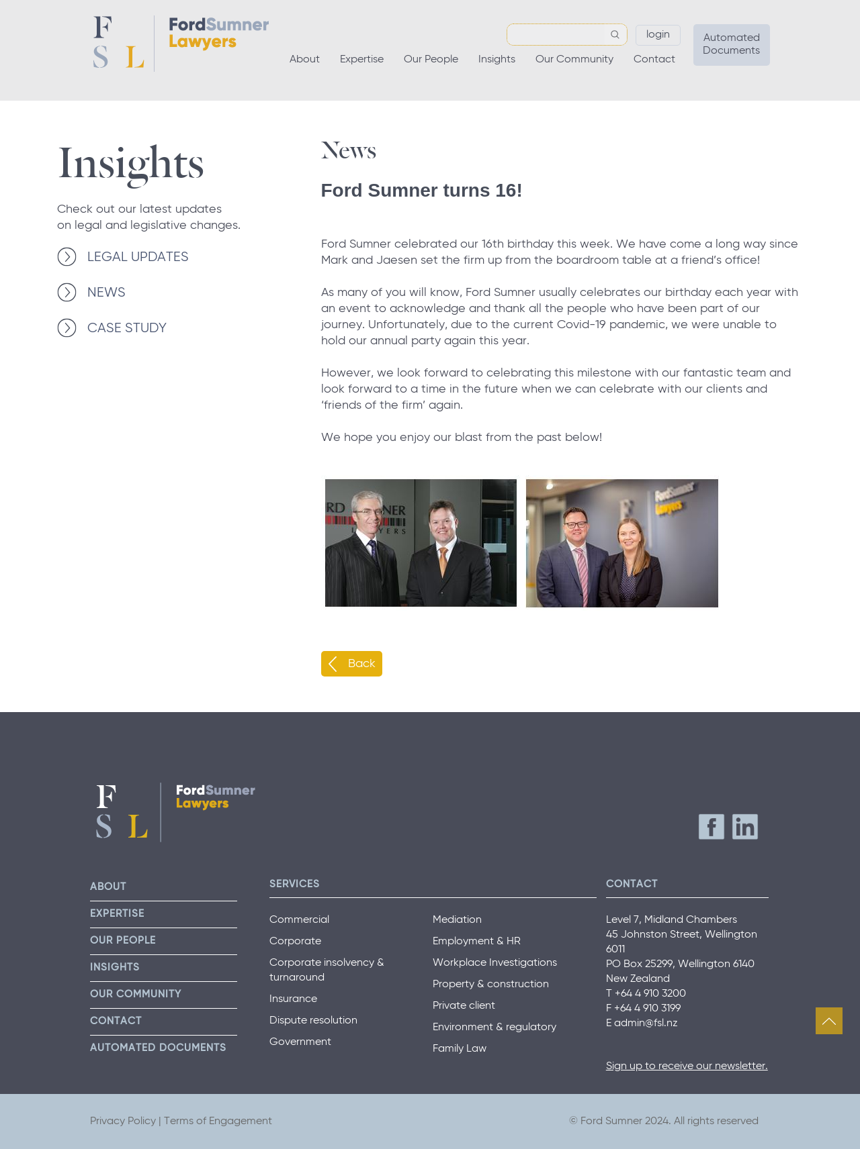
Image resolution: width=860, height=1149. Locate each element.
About (305, 59)
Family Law (459, 1049)
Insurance (293, 999)
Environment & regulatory (494, 1027)
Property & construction (491, 984)
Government (300, 1042)
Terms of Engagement (218, 1121)
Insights (496, 59)
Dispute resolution (313, 1020)
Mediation (457, 920)
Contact (654, 59)
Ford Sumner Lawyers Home (180, 43)
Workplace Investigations (495, 963)
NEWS (106, 293)
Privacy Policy (123, 1121)
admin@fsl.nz (646, 1023)
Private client (464, 1006)
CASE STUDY (127, 328)
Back (362, 664)
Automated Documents (731, 44)
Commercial (299, 920)
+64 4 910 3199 (647, 1008)
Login (658, 35)
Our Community (574, 59)
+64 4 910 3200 (650, 994)
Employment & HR (477, 941)
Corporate (295, 941)
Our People (431, 59)
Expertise (362, 59)
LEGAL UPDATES (138, 257)
